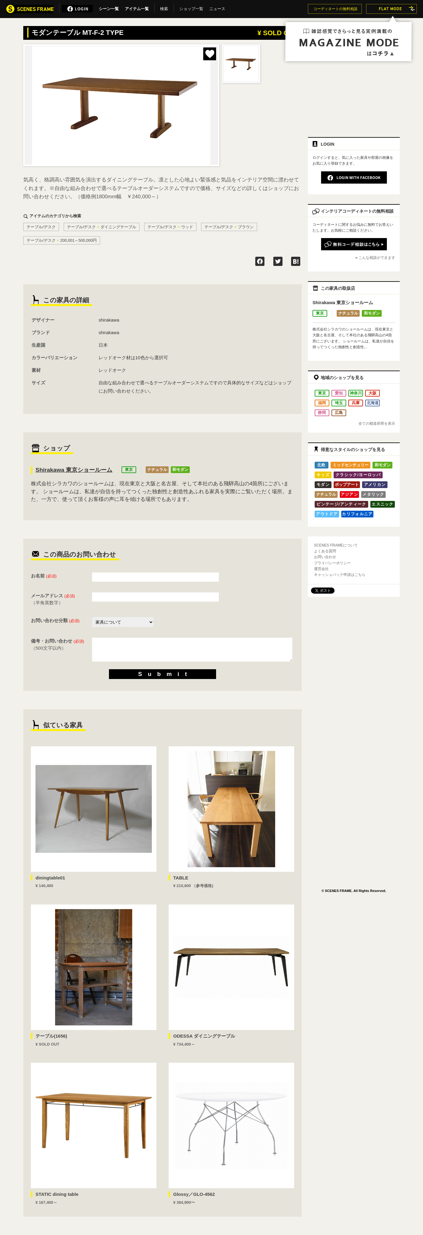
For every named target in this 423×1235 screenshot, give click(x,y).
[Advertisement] (354, 88)
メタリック (373, 494)
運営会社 (321, 569)
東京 (129, 469)
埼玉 (339, 403)
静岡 (322, 412)
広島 (339, 412)
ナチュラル (157, 469)
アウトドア (327, 514)
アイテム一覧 (137, 7)
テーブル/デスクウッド (170, 227)
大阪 (372, 393)
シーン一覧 (109, 7)
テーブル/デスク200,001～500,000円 (62, 240)
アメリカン (375, 484)
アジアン (349, 494)
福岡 (322, 403)
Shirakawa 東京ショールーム (74, 470)
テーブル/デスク (41, 227)
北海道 (373, 403)
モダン (323, 484)
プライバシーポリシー (332, 563)
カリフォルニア (357, 514)
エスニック (383, 504)
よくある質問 (325, 551)
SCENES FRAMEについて (336, 545)
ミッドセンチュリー (351, 465)
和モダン (180, 469)
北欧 (321, 465)
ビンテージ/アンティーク (341, 504)
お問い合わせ (325, 557)
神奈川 (356, 393)
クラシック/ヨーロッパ (358, 474)
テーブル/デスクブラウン (229, 227)
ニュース (217, 7)
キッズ (323, 474)
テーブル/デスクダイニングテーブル (101, 227)
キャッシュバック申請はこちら (339, 575)
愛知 (339, 393)
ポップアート (347, 484)
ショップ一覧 (191, 7)
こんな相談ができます (376, 258)
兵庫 (356, 403)
